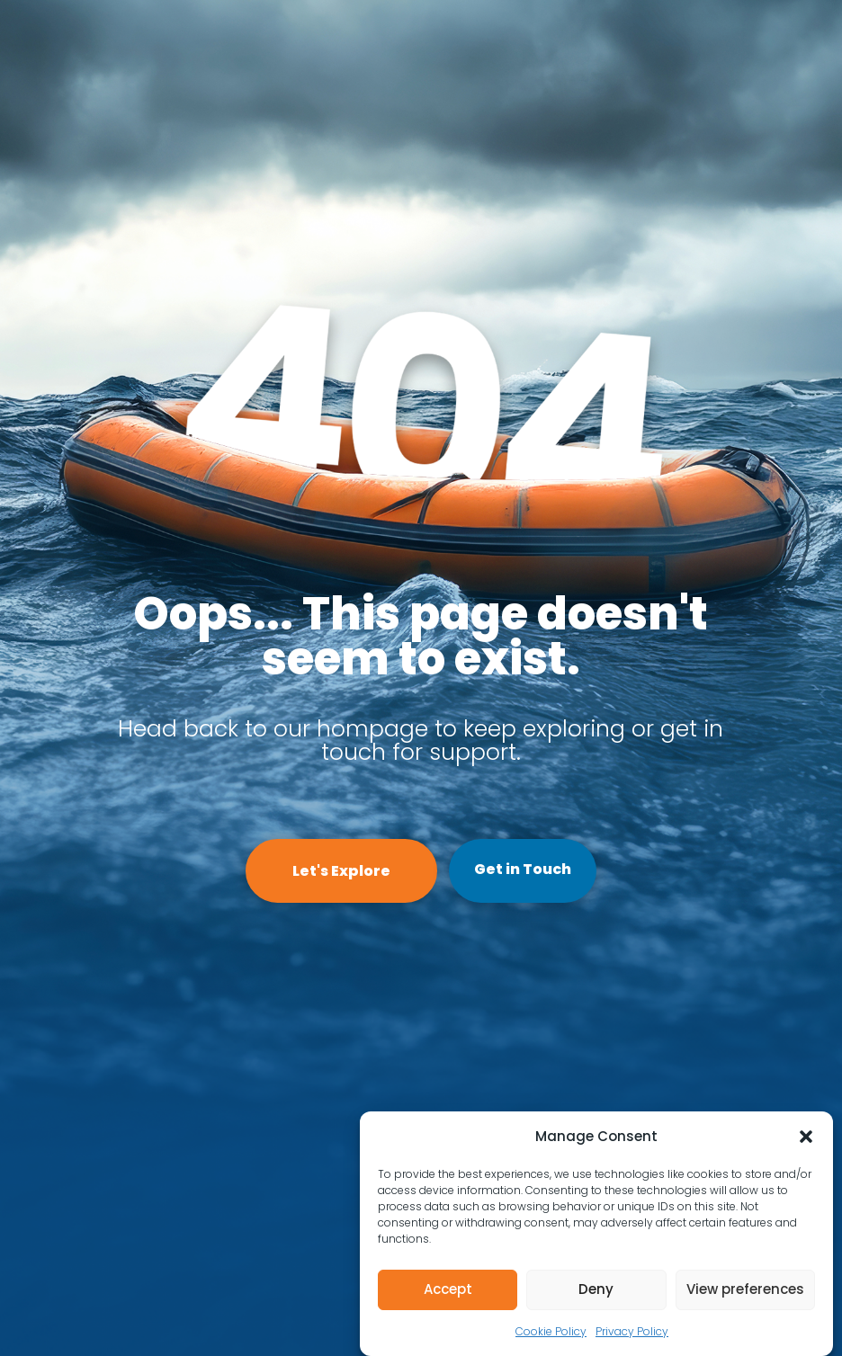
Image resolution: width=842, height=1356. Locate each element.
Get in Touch (522, 869)
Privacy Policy (632, 1331)
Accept (448, 1289)
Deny (596, 1289)
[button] (806, 1137)
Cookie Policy (551, 1331)
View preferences (745, 1289)
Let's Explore (341, 871)
